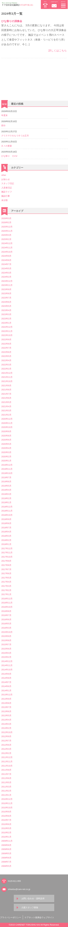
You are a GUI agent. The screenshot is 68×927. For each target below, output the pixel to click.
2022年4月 (6, 360)
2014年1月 (6, 690)
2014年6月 (6, 686)
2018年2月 (6, 540)
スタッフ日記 (7, 183)
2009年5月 (6, 853)
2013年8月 (6, 703)
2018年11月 (7, 511)
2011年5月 (6, 782)
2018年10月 (7, 515)
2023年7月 (6, 297)
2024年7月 (6, 264)
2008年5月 (6, 866)
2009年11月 (7, 841)
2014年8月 (6, 678)
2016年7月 (6, 615)
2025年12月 (7, 226)
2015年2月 (6, 657)
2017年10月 (7, 557)
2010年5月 (6, 828)
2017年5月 (6, 577)
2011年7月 (6, 774)
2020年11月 (7, 423)
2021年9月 (6, 385)
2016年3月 (6, 628)
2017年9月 (6, 561)
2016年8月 (6, 611)
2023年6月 (6, 302)
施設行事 (5, 196)
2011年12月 (7, 757)
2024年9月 (6, 256)
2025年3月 (6, 235)
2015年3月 (6, 653)
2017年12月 (7, 548)
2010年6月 (6, 824)
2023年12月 (7, 281)
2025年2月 (6, 239)
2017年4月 (6, 582)
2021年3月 (6, 410)
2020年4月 (6, 448)
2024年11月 (7, 247)
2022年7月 (6, 348)
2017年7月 (6, 569)
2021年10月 (7, 381)
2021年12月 (7, 373)
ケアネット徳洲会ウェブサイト (39, 917)
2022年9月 (6, 339)
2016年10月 (7, 607)
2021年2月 (6, 415)
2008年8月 (6, 857)
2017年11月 (7, 552)
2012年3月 (6, 749)
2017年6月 (6, 573)
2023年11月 (7, 285)
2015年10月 (7, 632)
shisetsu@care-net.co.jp (19, 889)
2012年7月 (6, 740)
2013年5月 (6, 715)
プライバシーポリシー (10, 917)
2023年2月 (6, 318)
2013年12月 (7, 694)
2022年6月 (6, 352)
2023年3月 (6, 314)
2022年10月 (7, 335)
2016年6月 (6, 619)
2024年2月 (6, 277)
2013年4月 (6, 720)
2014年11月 (7, 665)
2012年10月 (7, 732)
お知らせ (5, 179)
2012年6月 (6, 745)
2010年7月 (6, 820)
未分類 (4, 200)
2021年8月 (6, 389)
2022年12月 (7, 327)
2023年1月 (6, 323)
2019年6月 (6, 481)
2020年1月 (6, 460)
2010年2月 (6, 832)
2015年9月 (6, 636)
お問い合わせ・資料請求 (33, 898)
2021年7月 (6, 394)
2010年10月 (7, 807)
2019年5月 (6, 486)
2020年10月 (7, 427)
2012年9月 (6, 736)
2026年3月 (6, 218)
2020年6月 (6, 440)
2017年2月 (6, 590)
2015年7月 (6, 644)
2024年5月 (6, 268)
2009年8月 (6, 845)
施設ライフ (6, 192)
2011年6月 (6, 778)
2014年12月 (7, 661)
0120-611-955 (14, 881)
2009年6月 (6, 849)
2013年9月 (6, 699)
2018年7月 (6, 527)
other (3, 175)
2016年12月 (7, 598)
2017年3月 (6, 586)
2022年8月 (6, 344)
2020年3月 (6, 452)
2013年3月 (6, 724)
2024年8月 (6, 260)
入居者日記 (6, 187)
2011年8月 (6, 770)
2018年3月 (6, 536)
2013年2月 (6, 728)
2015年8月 (6, 640)
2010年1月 (6, 837)
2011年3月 (6, 786)
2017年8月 (6, 565)
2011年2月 (6, 791)
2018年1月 (6, 544)
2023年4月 (6, 310)
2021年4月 (6, 406)
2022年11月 (7, 331)
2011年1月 (6, 795)
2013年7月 (6, 707)
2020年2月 (6, 456)
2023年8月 (6, 293)
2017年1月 (6, 594)
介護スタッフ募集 (29, 907)
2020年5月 (6, 444)
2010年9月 (6, 811)
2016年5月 (6, 623)
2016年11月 (7, 602)
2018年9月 (6, 519)
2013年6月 (6, 711)
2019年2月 (6, 498)
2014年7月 (6, 682)
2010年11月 (7, 803)
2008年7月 (6, 862)
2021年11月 (7, 377)
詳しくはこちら (57, 50)
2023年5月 (6, 306)
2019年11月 (7, 469)
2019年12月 (7, 465)
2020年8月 (6, 435)
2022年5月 (6, 356)
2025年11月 (7, 231)
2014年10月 (7, 669)
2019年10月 (7, 473)
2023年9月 (6, 289)
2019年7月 (6, 477)
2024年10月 (7, 252)
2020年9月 (6, 431)
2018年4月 (6, 531)
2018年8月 (6, 523)
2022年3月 (6, 364)
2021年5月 (6, 402)
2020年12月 (7, 419)
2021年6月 (6, 398)
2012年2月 (6, 753)
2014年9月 (6, 674)
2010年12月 (7, 799)
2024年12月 (7, 243)
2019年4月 (6, 490)
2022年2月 (6, 369)
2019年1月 (6, 502)
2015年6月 (6, 648)
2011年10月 (7, 766)
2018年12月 (7, 506)
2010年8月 (6, 816)
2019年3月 (6, 494)
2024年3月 (6, 273)
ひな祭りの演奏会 (11, 21)
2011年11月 (7, 761)
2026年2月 (6, 222)
